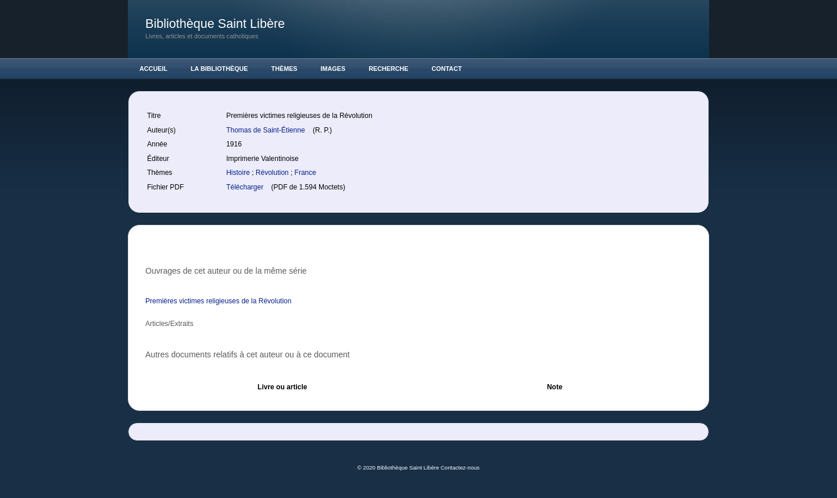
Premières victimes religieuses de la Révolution (218, 301)
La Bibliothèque (219, 68)
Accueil (153, 68)
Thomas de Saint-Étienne (266, 130)
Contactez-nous (460, 467)
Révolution (273, 173)
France (305, 173)
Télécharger (245, 187)
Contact (447, 68)
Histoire (239, 173)
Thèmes (284, 68)
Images (333, 68)
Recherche (388, 68)
